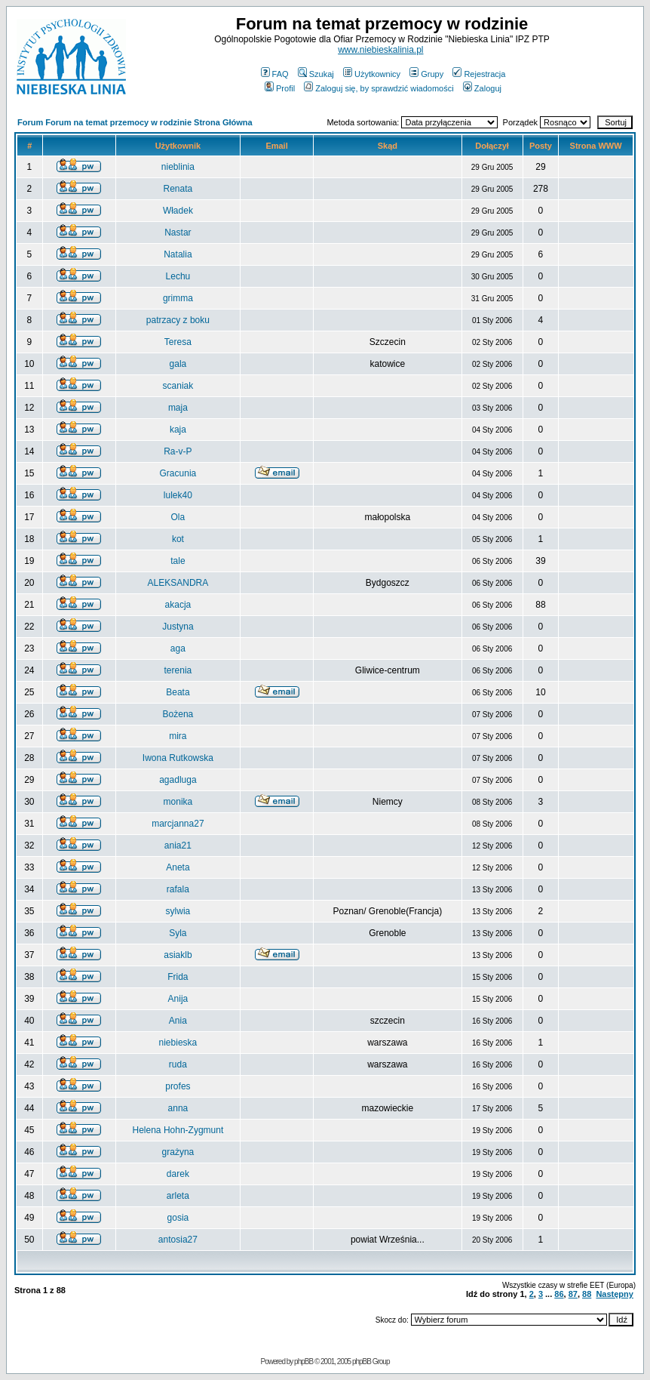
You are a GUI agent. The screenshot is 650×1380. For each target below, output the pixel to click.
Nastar (177, 232)
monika (178, 801)
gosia (178, 1217)
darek (178, 1174)
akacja (178, 604)
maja (178, 407)
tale (177, 561)
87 (573, 1293)
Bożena (178, 714)
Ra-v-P (178, 451)
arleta (178, 1196)
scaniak (178, 385)
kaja (178, 429)
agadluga (177, 780)
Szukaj (316, 74)
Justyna (177, 626)
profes (177, 1086)
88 (586, 1293)
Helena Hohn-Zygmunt (178, 1130)
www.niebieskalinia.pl (380, 50)
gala (178, 364)
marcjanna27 (178, 823)
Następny (614, 1293)
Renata (178, 188)
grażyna (178, 1152)
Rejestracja (478, 74)
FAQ (275, 74)
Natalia (178, 254)
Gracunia (178, 473)
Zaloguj (482, 88)
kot (178, 539)
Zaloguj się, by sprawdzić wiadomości (378, 88)
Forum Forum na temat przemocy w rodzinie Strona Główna (135, 122)
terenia (178, 670)
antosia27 (178, 1239)
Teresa (178, 342)
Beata (177, 692)
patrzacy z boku (178, 320)
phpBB (303, 1361)
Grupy (426, 74)
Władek (178, 210)
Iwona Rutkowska (178, 758)
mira (177, 736)
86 (558, 1293)
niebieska (178, 1042)
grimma (178, 298)
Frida (177, 977)
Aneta (177, 867)
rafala (178, 889)
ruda (178, 1064)
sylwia (178, 911)
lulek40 (178, 495)
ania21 (178, 845)
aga (177, 648)
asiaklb (178, 955)
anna (178, 1108)
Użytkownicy (371, 74)
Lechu (178, 276)
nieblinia (178, 167)
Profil (280, 88)
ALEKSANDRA (178, 583)
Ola (178, 517)
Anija (178, 998)
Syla (177, 933)
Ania (178, 1020)
